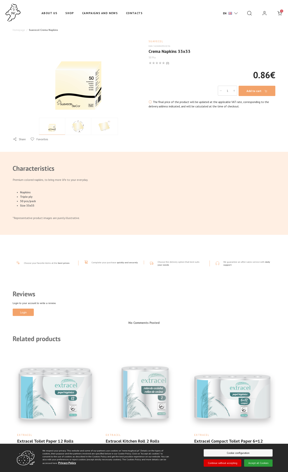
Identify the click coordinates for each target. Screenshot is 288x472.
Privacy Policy (67, 463)
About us (49, 13)
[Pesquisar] (249, 13)
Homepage (19, 30)
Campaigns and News (100, 13)
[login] (264, 13)
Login (23, 312)
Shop (69, 13)
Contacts (134, 13)
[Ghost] (13, 13)
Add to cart (256, 91)
